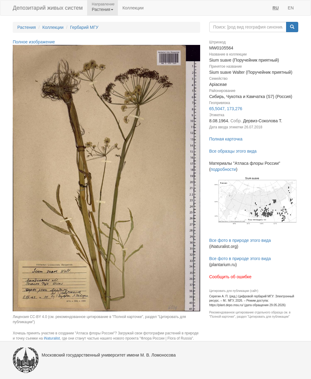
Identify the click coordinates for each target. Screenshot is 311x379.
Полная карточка (226, 139)
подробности (223, 169)
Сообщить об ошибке (230, 276)
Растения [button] (102, 9)
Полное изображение (34, 41)
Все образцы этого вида (233, 151)
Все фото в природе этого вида (240, 240)
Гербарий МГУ (84, 27)
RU (275, 7)
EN (291, 7)
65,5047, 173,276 (225, 108)
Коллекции (133, 7)
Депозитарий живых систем (48, 8)
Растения (26, 27)
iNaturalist (52, 338)
